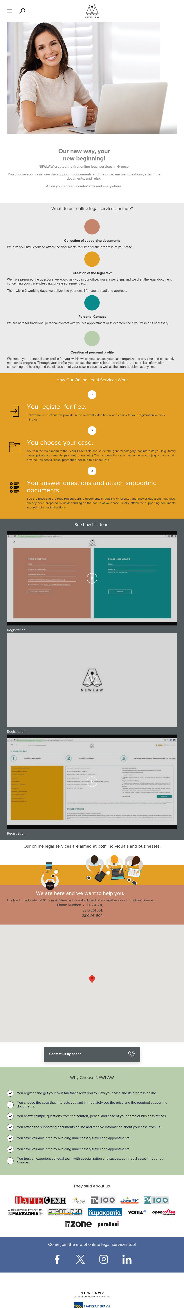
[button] (92, 979)
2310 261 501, (93, 910)
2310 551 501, (93, 905)
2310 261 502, (92, 916)
